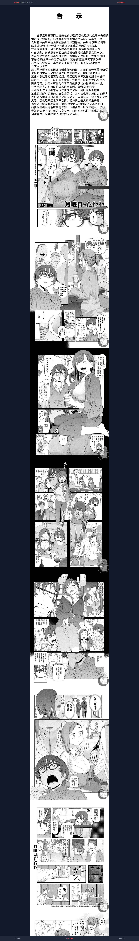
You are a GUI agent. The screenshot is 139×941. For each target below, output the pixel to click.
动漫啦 (16, 2)
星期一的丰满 (24, 2)
